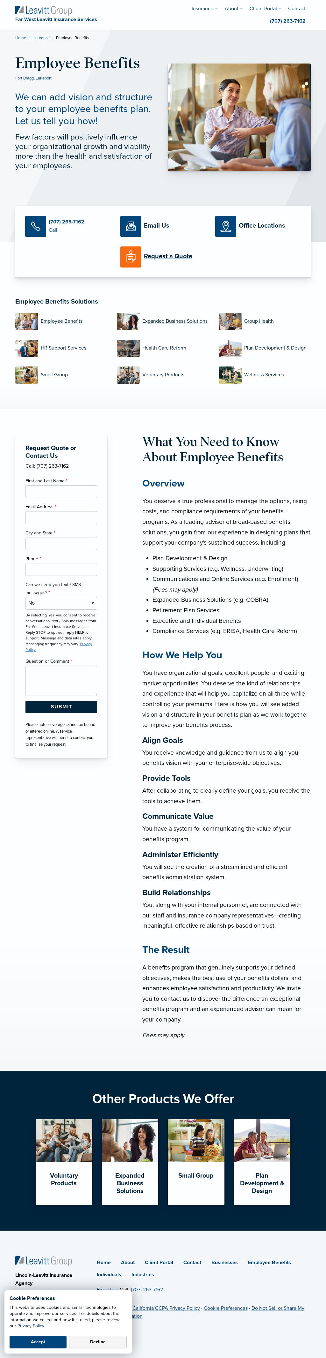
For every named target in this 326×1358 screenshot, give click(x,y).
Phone (33, 559)
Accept (38, 1342)
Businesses (224, 1262)
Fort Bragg (24, 78)
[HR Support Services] (61, 348)
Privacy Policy (31, 1326)
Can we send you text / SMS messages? (53, 588)
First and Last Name (46, 481)
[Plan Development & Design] (265, 348)
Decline (98, 1342)
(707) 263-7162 (147, 1289)
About (128, 1262)
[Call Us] (68, 226)
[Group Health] (265, 321)
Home (20, 38)
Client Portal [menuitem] (263, 8)
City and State (40, 533)
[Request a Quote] (163, 257)
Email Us (106, 1289)
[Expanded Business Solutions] (163, 321)
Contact (192, 1262)
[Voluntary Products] (163, 375)
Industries (142, 1274)
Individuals (109, 1274)
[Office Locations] (258, 226)
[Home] (43, 1261)
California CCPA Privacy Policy (166, 1308)
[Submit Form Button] (61, 707)
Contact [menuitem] (297, 8)
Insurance (41, 38)
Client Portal (159, 1262)
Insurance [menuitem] (202, 8)
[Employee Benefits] (61, 321)
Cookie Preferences (226, 1308)
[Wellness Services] (265, 375)
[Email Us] (156, 226)
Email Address (40, 506)
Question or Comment (48, 661)
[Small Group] (61, 375)
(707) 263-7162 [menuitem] (288, 21)
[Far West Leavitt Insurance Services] (43, 10)
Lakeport (44, 78)
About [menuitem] (231, 8)
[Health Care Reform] (163, 348)
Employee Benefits (269, 1262)
